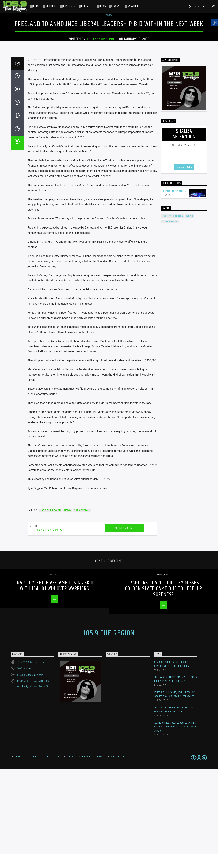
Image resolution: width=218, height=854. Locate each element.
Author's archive (124, 613)
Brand (100, 842)
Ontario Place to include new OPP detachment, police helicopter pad (172, 749)
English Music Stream (174, 277)
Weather (133, 6)
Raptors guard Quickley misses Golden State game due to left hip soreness (163, 674)
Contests (69, 6)
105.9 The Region (50, 595)
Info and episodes (184, 252)
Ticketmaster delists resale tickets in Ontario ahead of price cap (173, 795)
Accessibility (117, 842)
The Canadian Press (102, 81)
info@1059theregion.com (30, 760)
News (102, 6)
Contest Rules (52, 842)
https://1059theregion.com (31, 747)
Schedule (51, 6)
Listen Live (196, 6)
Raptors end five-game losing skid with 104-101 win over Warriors (55, 671)
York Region (81, 595)
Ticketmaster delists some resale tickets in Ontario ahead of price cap (175, 764)
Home (36, 6)
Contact (71, 842)
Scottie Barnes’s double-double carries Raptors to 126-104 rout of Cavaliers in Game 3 (175, 812)
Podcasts (87, 6)
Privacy (86, 842)
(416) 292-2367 (25, 753)
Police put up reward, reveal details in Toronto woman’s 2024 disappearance (174, 780)
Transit (117, 6)
